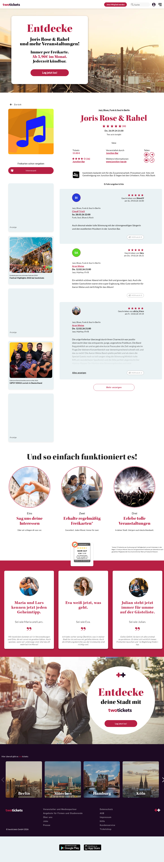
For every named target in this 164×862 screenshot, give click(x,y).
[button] (132, 4)
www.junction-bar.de (116, 161)
